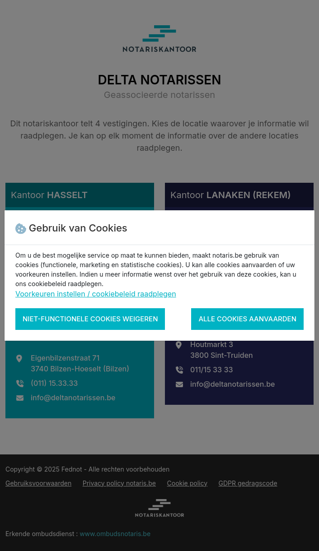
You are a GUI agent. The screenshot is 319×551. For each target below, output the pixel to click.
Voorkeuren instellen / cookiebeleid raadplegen (95, 293)
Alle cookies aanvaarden (247, 319)
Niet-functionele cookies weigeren (90, 319)
